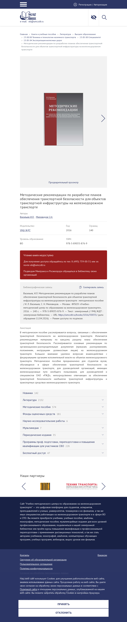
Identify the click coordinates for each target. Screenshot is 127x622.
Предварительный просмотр (64, 182)
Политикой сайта (28, 589)
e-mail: (23, 21)
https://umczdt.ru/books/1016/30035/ (77, 314)
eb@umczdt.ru (36, 21)
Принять (64, 604)
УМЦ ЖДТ (25, 230)
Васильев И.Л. (27, 217)
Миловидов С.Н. (44, 217)
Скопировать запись (93, 287)
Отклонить (63, 612)
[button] (103, 118)
